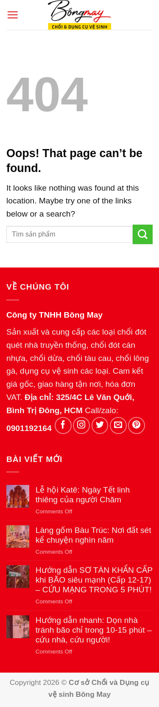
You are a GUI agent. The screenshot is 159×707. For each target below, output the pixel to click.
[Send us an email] (118, 425)
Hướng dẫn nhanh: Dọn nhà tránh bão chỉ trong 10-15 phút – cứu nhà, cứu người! (94, 630)
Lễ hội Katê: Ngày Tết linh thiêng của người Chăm (83, 494)
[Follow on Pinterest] (136, 425)
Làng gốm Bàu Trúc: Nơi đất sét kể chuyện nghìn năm (93, 535)
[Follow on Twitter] (100, 425)
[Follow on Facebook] (63, 425)
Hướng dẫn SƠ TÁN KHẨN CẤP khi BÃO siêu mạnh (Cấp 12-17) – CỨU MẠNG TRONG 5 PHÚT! (94, 580)
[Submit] (143, 235)
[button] (12, 14)
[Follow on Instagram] (81, 425)
